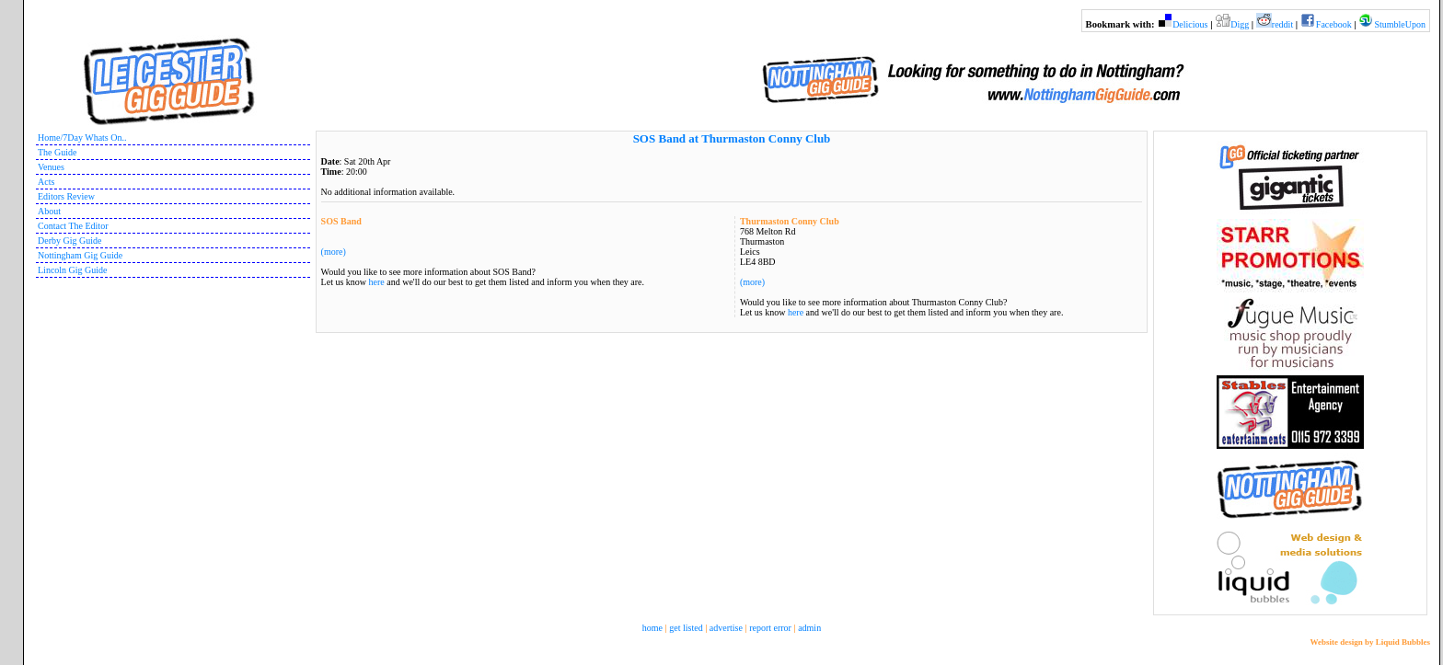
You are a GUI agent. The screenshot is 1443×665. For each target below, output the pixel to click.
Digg (1239, 24)
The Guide (57, 152)
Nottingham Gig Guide (80, 255)
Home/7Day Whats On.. (82, 137)
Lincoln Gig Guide (73, 270)
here (795, 312)
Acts (46, 182)
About (49, 211)
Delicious (1189, 24)
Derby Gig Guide (69, 240)
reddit (1282, 24)
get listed (685, 628)
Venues (51, 167)
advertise (726, 628)
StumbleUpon (1400, 24)
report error (770, 628)
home (652, 628)
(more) (752, 282)
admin (809, 628)
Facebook (1334, 24)
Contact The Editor (73, 226)
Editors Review (66, 196)
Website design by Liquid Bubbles (1370, 642)
